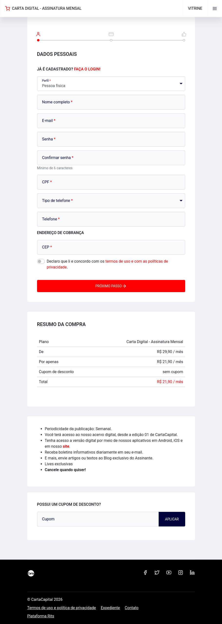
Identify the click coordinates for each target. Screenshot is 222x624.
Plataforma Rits (40, 616)
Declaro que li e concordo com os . (107, 264)
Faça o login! (87, 69)
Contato (132, 607)
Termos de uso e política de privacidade (61, 607)
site (66, 446)
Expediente (110, 607)
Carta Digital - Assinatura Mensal (43, 8)
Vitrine (195, 8)
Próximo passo (110, 286)
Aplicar (172, 519)
